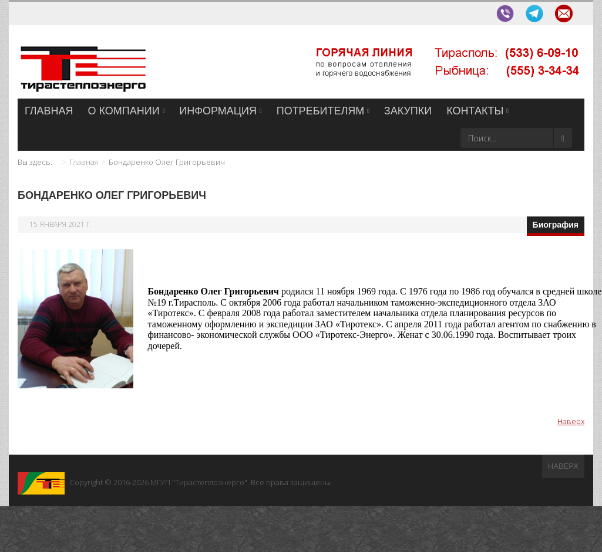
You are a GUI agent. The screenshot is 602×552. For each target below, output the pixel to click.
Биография (556, 224)
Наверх (570, 421)
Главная (83, 162)
